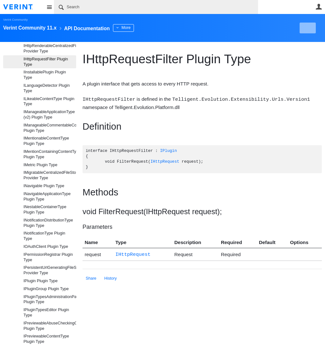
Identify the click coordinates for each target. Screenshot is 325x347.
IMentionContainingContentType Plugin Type (49, 154)
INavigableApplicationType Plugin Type (46, 196)
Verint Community (15, 19)
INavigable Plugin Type (43, 186)
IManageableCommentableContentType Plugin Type (49, 128)
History (110, 277)
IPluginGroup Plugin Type (46, 289)
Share (91, 277)
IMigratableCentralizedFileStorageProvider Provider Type (49, 175)
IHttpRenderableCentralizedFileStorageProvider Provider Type (49, 48)
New (307, 28)
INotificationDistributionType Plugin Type (48, 223)
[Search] (156, 7)
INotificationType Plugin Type (44, 236)
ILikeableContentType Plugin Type (48, 101)
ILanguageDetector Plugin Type (46, 88)
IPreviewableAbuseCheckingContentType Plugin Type (49, 326)
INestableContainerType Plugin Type (44, 209)
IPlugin (168, 150)
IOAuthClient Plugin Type (45, 246)
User (318, 6)
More (142, 27)
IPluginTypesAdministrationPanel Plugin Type (49, 299)
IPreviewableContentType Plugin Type (46, 339)
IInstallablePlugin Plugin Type (44, 75)
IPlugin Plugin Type (40, 281)
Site (49, 7)
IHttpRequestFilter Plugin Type (45, 62)
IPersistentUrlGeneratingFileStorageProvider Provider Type (49, 270)
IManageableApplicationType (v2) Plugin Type (49, 114)
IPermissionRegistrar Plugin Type (48, 257)
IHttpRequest (164, 161)
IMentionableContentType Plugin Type (46, 141)
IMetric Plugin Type (40, 165)
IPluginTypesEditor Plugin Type (46, 312)
